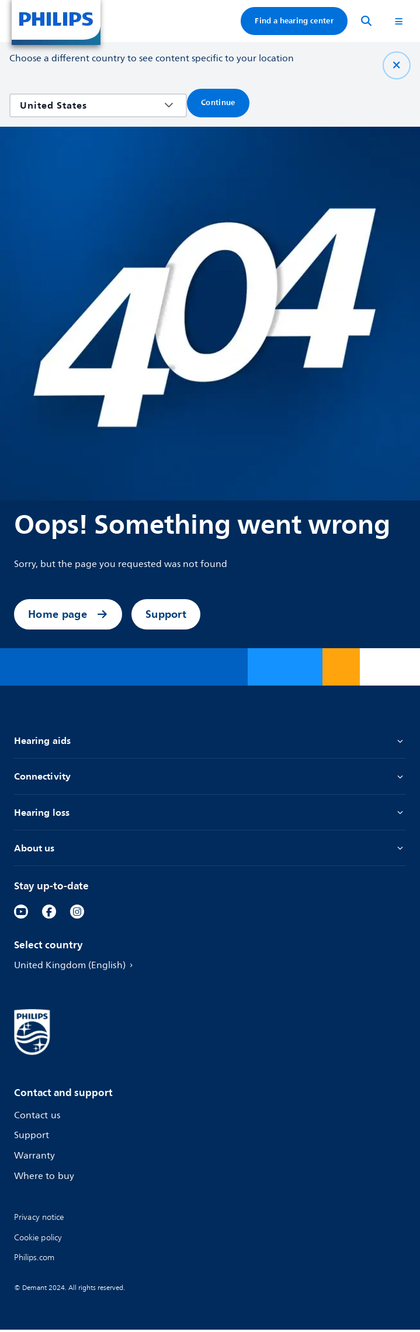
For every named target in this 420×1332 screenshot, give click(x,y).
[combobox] (89, 105)
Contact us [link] (37, 1118)
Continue (218, 102)
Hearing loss (210, 814)
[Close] (397, 65)
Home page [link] (68, 614)
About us (210, 850)
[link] (21, 914)
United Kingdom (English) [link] (77, 968)
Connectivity (210, 777)
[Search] (366, 21)
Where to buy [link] (45, 1179)
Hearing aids (210, 741)
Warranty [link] (35, 1158)
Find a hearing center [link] (294, 20)
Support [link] (165, 614)
